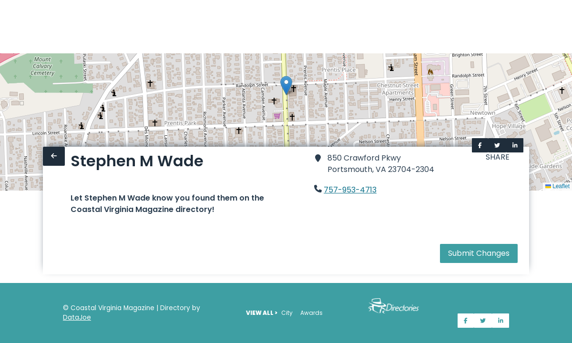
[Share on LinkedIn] (515, 145)
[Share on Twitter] (497, 145)
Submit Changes (479, 253)
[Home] (5, 26)
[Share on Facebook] (480, 145)
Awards (311, 313)
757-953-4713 (350, 189)
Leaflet (557, 186)
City (287, 313)
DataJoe (77, 317)
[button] (286, 85)
